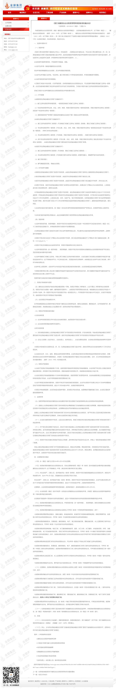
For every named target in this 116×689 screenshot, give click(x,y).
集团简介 (23, 12)
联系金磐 (102, 9)
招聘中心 (89, 12)
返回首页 (95, 9)
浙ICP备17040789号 (69, 684)
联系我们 (102, 12)
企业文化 (36, 12)
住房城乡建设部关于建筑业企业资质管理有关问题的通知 (57, 672)
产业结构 (62, 12)
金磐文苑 (8, 26)
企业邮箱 (85, 681)
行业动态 (8, 29)
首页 (9, 12)
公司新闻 (8, 22)
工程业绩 (49, 12)
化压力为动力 (43, 674)
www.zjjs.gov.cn (40, 241)
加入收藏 (109, 9)
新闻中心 (76, 12)
